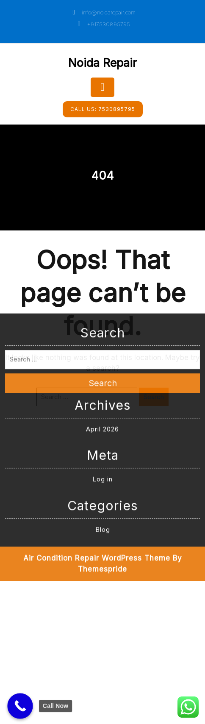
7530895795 (102, 109)
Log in (102, 423)
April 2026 (102, 373)
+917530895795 (102, 24)
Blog (102, 474)
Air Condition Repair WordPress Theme (96, 502)
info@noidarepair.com (103, 12)
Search (103, 327)
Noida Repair (102, 63)
